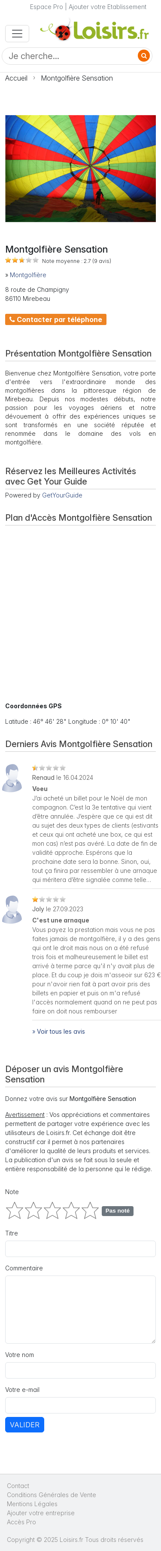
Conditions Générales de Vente (51, 1494)
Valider (24, 1424)
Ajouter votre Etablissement (107, 6)
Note (12, 1191)
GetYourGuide (62, 495)
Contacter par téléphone (55, 319)
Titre (11, 1233)
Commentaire (24, 1268)
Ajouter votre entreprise (41, 1513)
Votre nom (19, 1354)
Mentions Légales (32, 1503)
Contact (18, 1485)
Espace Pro (46, 6)
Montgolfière (28, 274)
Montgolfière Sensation (77, 78)
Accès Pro (21, 1522)
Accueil (16, 78)
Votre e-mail (22, 1389)
